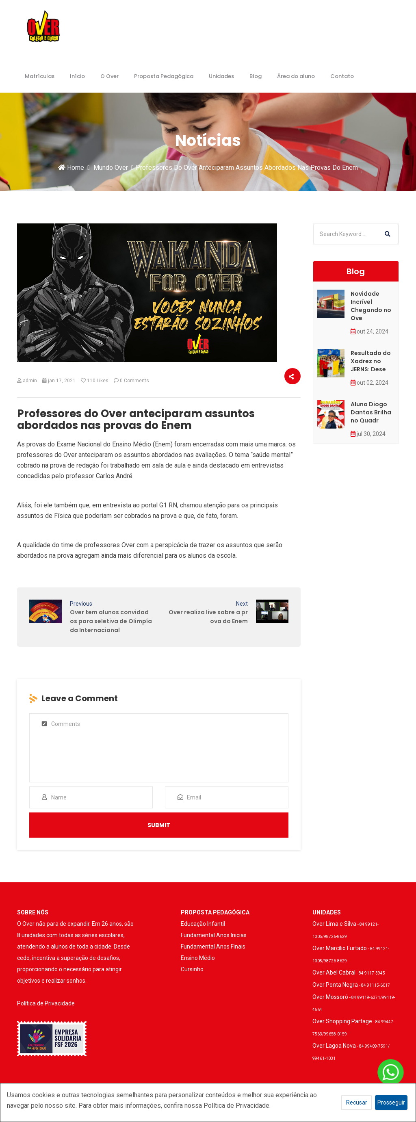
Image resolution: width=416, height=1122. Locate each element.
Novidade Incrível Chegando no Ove (371, 306)
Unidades (221, 76)
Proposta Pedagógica (163, 76)
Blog (255, 76)
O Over (109, 76)
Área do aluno (296, 76)
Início (77, 76)
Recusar (356, 1102)
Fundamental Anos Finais (213, 946)
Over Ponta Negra (351, 984)
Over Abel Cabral (348, 972)
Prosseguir (391, 1102)
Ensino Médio (198, 958)
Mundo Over (110, 167)
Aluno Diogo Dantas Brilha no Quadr (371, 412)
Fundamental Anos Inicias (214, 935)
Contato (342, 76)
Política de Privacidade (46, 1003)
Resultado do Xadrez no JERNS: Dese (371, 361)
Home (71, 167)
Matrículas (39, 76)
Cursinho (192, 969)
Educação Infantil (203, 924)
